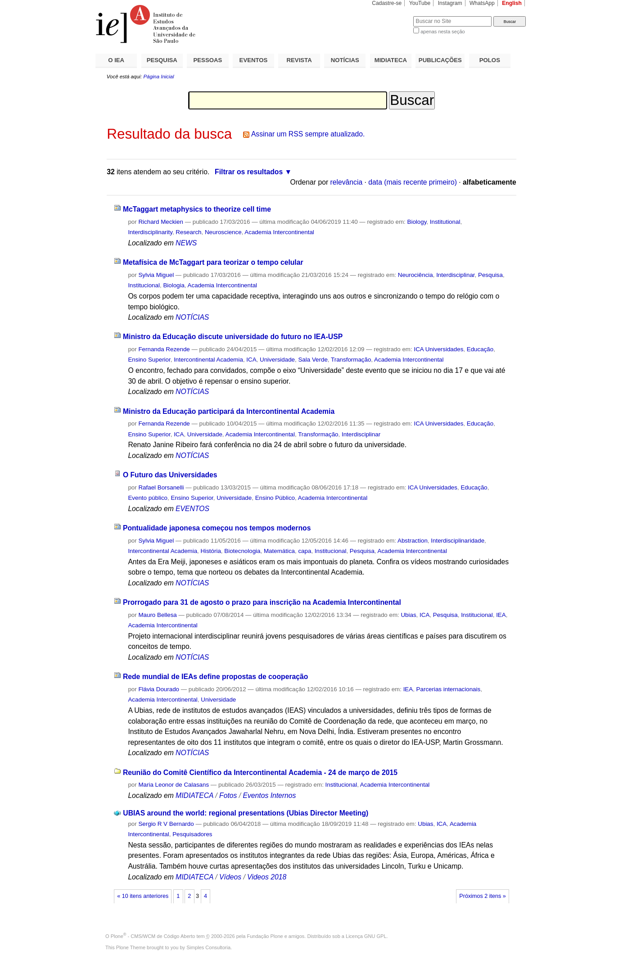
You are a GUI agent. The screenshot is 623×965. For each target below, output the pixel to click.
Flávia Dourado (158, 689)
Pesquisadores (192, 834)
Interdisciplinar (455, 275)
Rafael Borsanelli (161, 487)
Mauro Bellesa (157, 615)
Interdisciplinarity (150, 232)
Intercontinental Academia (208, 359)
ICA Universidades (438, 349)
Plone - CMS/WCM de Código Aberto (153, 936)
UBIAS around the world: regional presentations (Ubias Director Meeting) (245, 813)
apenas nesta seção (442, 31)
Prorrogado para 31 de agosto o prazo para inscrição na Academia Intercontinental (262, 602)
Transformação (351, 359)
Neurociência (415, 275)
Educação (480, 349)
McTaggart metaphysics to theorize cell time (197, 209)
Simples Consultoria (208, 947)
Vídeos (230, 877)
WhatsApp (482, 3)
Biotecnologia (242, 551)
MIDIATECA (391, 60)
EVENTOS (253, 60)
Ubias (408, 615)
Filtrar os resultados (249, 172)
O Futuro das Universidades (170, 475)
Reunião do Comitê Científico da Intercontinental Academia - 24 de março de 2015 (260, 772)
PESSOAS (208, 60)
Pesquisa (490, 275)
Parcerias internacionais (448, 689)
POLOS (489, 60)
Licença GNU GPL (366, 936)
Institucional (144, 285)
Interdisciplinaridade (457, 540)
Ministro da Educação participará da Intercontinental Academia (228, 411)
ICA (251, 359)
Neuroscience (223, 232)
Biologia (174, 285)
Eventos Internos (269, 795)
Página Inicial (158, 76)
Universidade (277, 359)
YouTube (420, 3)
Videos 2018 (266, 877)
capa (304, 551)
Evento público (147, 497)
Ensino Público (275, 497)
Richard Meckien (160, 221)
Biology (417, 221)
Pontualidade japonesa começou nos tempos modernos (217, 528)
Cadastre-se (387, 3)
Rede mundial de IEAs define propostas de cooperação (215, 676)
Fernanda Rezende (164, 349)
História (211, 551)
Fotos (228, 795)
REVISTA (299, 60)
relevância (346, 182)
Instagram (450, 3)
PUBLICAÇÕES (440, 60)
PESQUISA (162, 60)
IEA (501, 615)
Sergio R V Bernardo (166, 823)
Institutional (445, 221)
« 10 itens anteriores (142, 896)
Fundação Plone (265, 936)
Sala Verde (312, 359)
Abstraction (412, 540)
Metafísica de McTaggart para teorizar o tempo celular (213, 262)
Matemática (279, 551)
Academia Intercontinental (279, 232)
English (512, 3)
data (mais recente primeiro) (412, 182)
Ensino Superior (149, 359)
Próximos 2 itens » (482, 896)
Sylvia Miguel (156, 275)
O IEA (116, 60)
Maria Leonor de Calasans (173, 784)
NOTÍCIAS (345, 60)
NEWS (186, 243)
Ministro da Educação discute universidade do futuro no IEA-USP (233, 336)
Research (188, 232)
